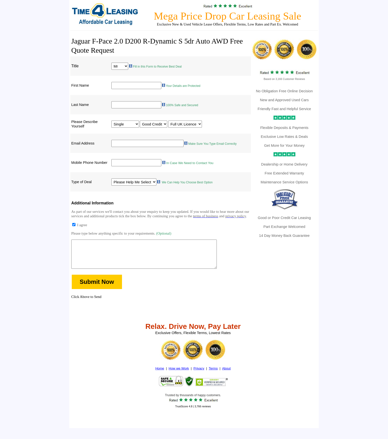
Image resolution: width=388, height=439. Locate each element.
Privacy (199, 375)
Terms (213, 375)
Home (159, 375)
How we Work (179, 375)
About (226, 375)
